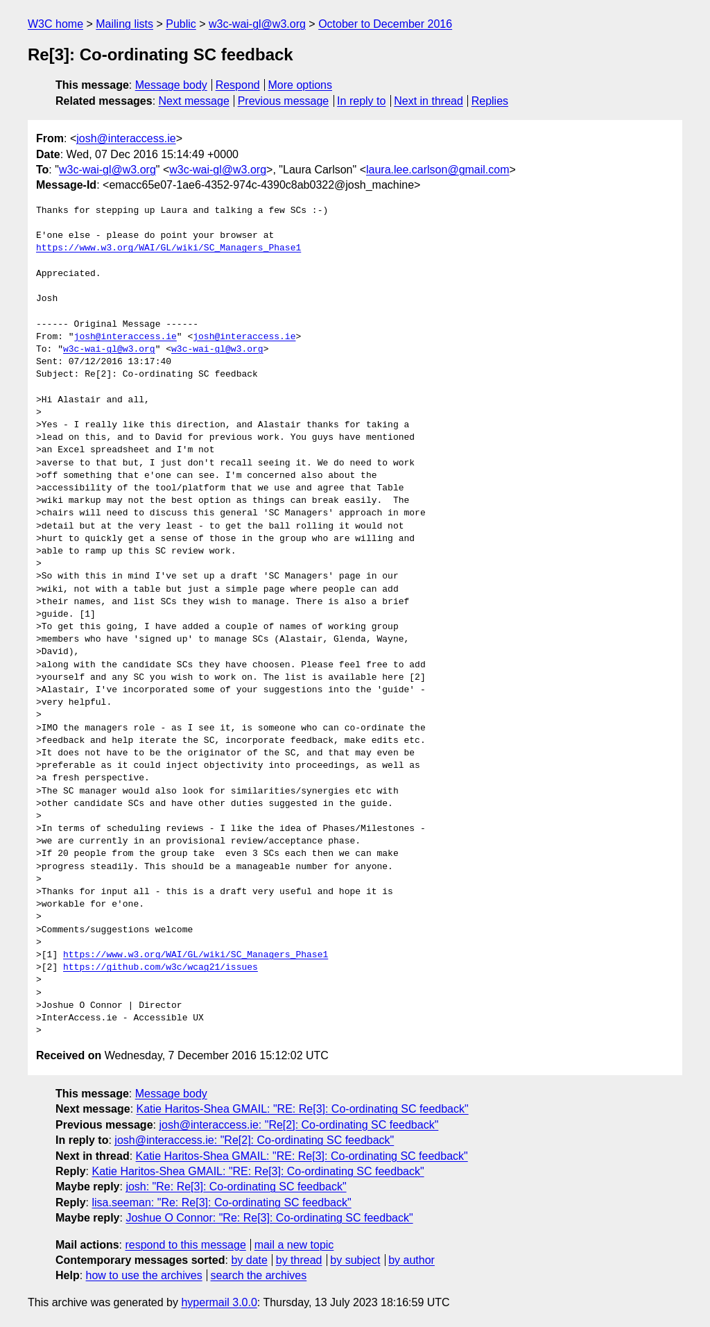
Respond (238, 85)
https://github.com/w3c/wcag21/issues (160, 967)
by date (249, 1260)
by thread (299, 1260)
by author (411, 1260)
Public (181, 24)
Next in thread (428, 101)
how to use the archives (144, 1275)
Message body (171, 85)
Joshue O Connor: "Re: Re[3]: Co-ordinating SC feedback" (269, 1218)
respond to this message (185, 1245)
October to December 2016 (385, 24)
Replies (489, 101)
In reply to (361, 101)
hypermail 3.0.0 (219, 1302)
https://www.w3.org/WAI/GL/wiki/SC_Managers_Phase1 (168, 248)
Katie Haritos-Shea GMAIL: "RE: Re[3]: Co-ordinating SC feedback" (303, 1109)
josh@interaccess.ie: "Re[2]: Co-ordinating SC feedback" (298, 1125)
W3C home (55, 24)
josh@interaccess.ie (125, 138)
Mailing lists (124, 24)
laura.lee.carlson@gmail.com (438, 169)
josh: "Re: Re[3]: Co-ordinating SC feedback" (235, 1186)
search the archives (259, 1275)
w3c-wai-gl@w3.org (257, 24)
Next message (194, 101)
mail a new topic (294, 1245)
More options (300, 85)
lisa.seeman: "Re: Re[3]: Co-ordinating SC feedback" (221, 1202)
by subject (355, 1260)
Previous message (283, 101)
